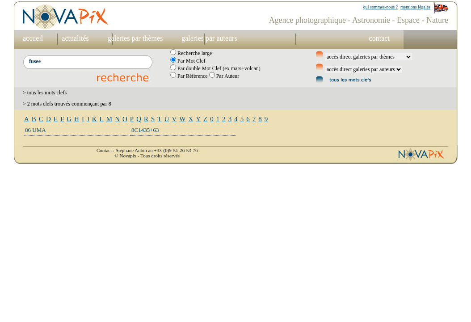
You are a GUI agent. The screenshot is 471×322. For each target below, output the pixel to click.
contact (379, 38)
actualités (75, 38)
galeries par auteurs (209, 38)
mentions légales (415, 6)
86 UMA (35, 130)
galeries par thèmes (135, 38)
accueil (33, 38)
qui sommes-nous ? (380, 6)
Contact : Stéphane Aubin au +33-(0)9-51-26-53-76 (147, 150)
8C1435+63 (145, 130)
